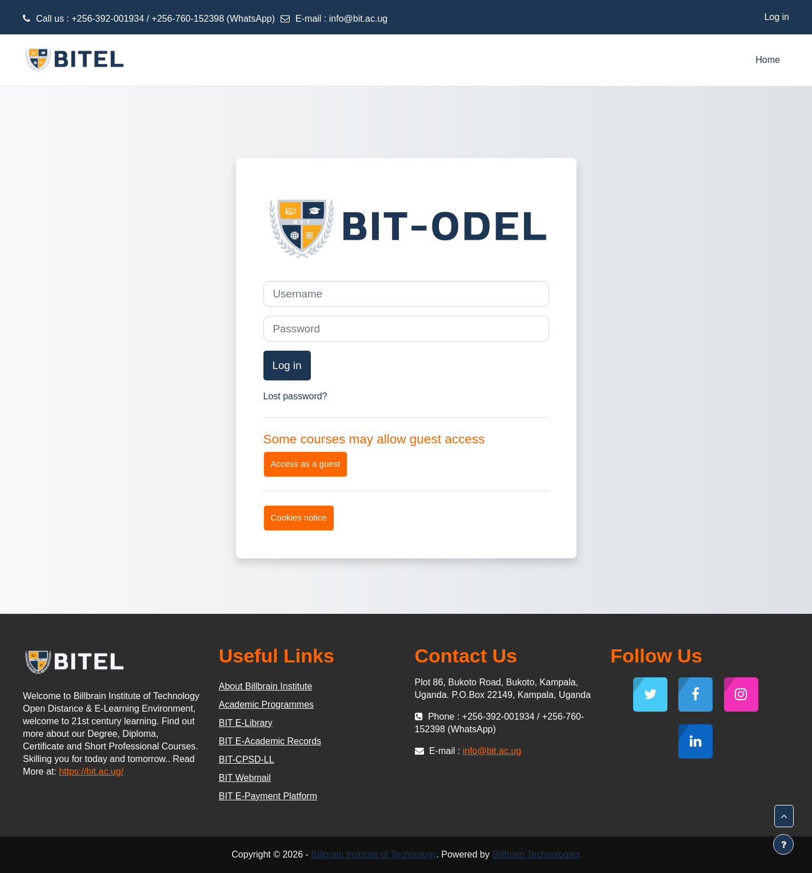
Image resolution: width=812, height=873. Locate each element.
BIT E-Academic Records (270, 741)
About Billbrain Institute (266, 686)
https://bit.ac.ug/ (91, 771)
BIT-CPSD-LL (246, 759)
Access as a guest (306, 464)
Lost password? (295, 396)
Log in (776, 17)
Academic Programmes (266, 704)
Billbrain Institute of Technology (373, 854)
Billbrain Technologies (536, 854)
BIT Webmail (245, 778)
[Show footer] (783, 844)
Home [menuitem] (767, 60)
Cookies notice (299, 517)
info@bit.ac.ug (358, 18)
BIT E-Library (246, 723)
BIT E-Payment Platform (268, 796)
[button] (784, 816)
